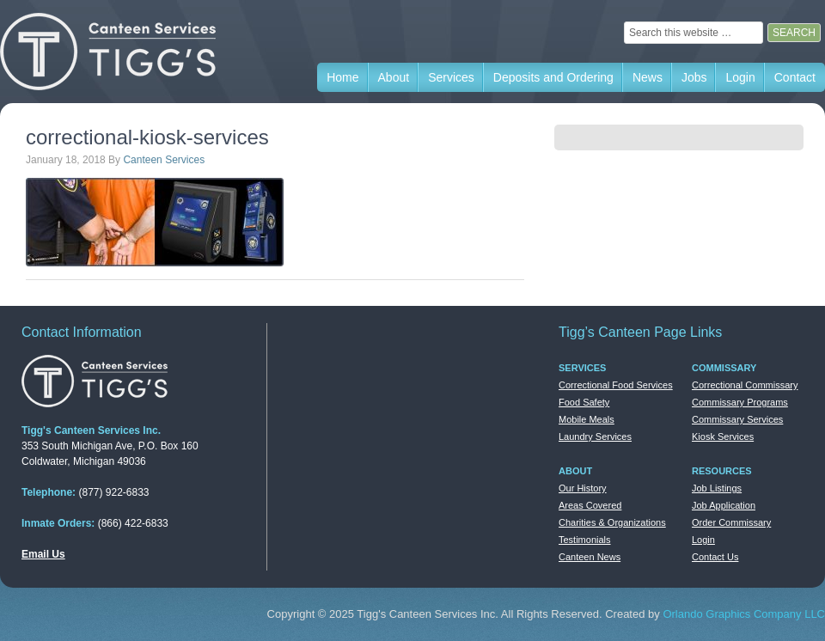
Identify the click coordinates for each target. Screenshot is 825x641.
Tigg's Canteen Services (129, 51)
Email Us (43, 554)
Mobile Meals (586, 419)
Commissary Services (737, 419)
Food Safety (584, 402)
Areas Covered (590, 505)
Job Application (723, 505)
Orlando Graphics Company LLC (744, 613)
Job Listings (717, 488)
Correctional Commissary (745, 385)
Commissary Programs (740, 402)
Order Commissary (731, 522)
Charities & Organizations (612, 522)
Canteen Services (164, 160)
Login (703, 539)
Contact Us (715, 557)
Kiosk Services (723, 436)
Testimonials (585, 539)
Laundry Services (595, 436)
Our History (583, 488)
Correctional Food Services (616, 385)
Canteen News (589, 557)
